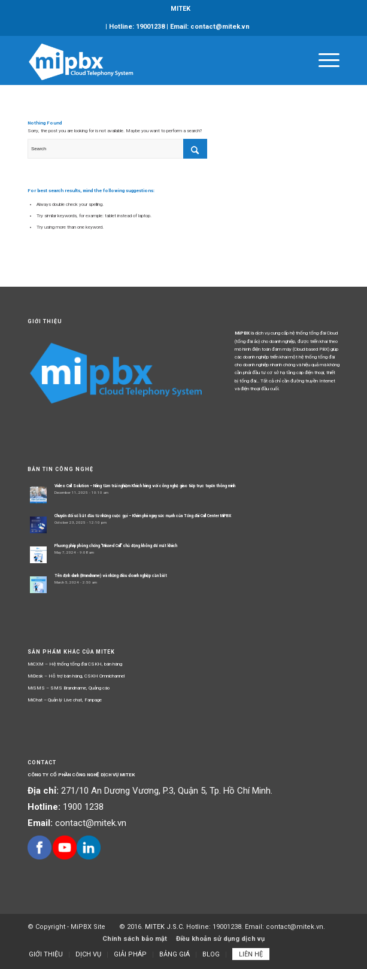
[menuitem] (180, 9)
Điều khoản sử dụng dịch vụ (220, 939)
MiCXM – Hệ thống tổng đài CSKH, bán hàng (75, 664)
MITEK (180, 9)
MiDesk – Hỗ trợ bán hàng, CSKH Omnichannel (76, 676)
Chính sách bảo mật (134, 939)
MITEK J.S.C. (165, 927)
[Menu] (323, 60)
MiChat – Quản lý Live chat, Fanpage (65, 700)
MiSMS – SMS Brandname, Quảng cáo (69, 688)
